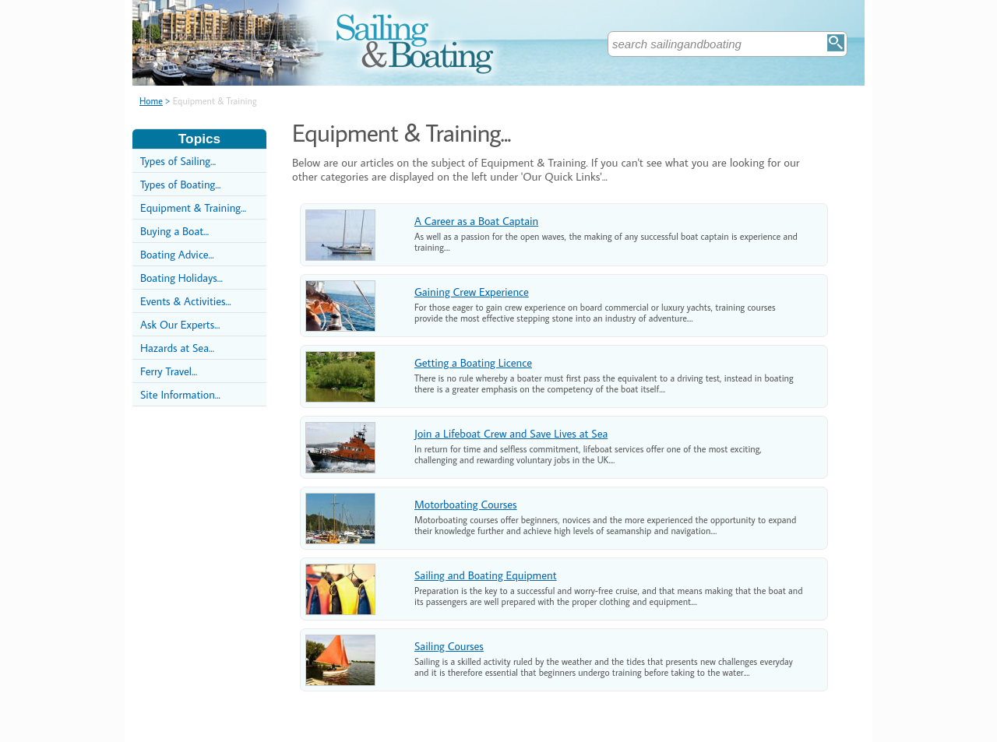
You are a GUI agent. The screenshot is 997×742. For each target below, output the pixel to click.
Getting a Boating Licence (473, 362)
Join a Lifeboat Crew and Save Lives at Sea (511, 433)
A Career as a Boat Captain (476, 220)
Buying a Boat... (174, 230)
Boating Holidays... (181, 277)
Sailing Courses (449, 645)
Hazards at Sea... (177, 347)
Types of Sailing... (178, 160)
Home (151, 101)
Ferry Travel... (168, 371)
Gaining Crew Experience (471, 291)
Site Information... (180, 394)
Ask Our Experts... (180, 324)
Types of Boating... (180, 184)
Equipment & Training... (193, 207)
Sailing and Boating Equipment (485, 575)
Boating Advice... (177, 254)
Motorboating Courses (465, 504)
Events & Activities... (185, 301)
